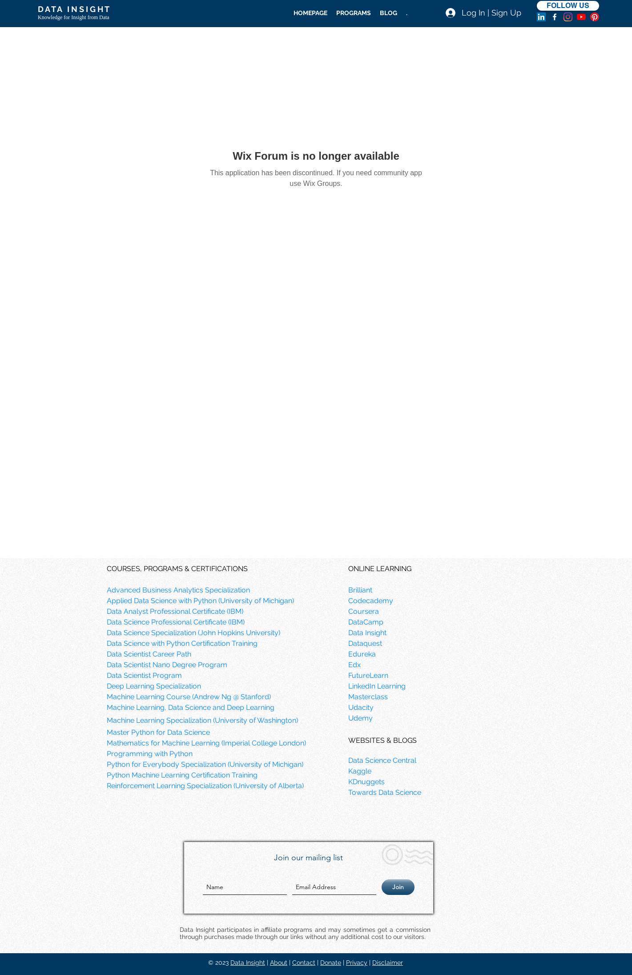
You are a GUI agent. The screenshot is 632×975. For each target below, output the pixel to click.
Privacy (356, 962)
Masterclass (368, 697)
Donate (330, 962)
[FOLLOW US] (568, 6)
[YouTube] (581, 16)
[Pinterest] (594, 16)
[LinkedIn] (541, 16)
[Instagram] (568, 16)
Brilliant (360, 590)
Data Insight (247, 962)
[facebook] (554, 16)
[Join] (398, 887)
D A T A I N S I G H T (73, 9)
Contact (303, 962)
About (278, 962)
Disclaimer (387, 962)
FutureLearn (368, 675)
